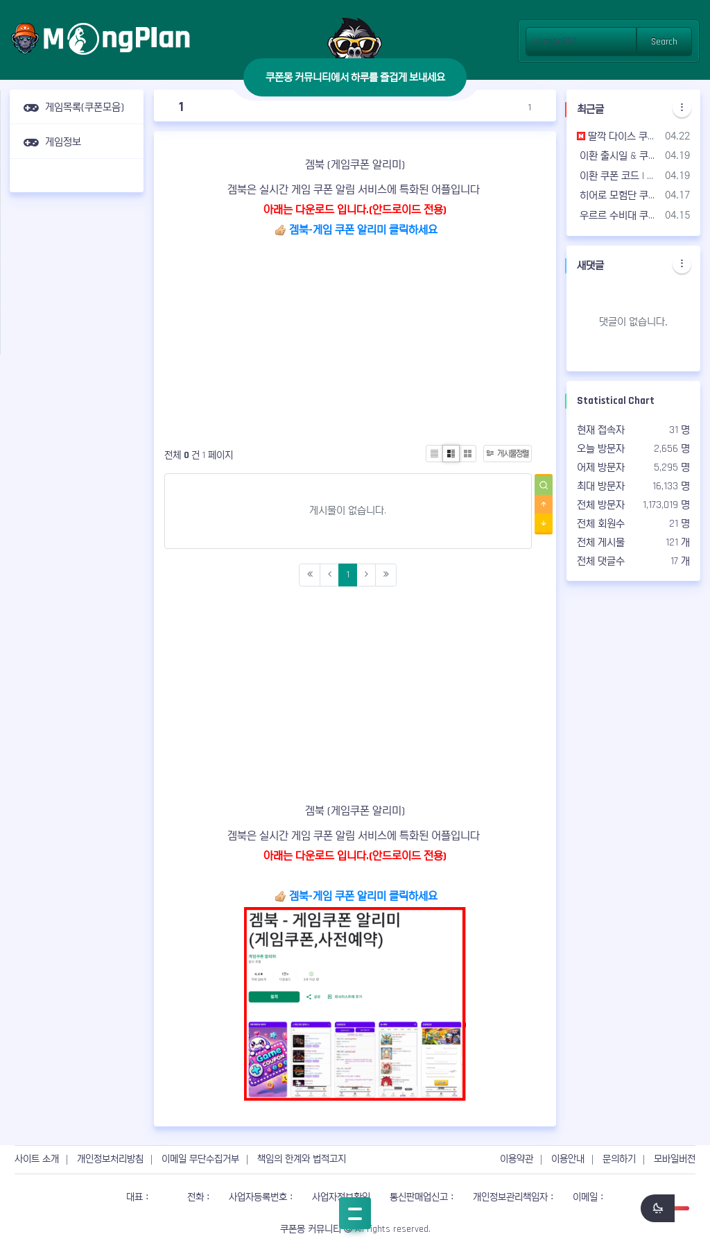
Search (664, 41)
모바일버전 (674, 1159)
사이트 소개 (37, 1159)
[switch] (665, 1208)
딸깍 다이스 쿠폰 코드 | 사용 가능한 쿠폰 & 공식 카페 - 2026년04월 (618, 136)
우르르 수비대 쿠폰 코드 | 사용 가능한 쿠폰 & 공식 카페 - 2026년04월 (618, 215)
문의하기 (619, 1159)
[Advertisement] (77, 410)
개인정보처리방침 (110, 1159)
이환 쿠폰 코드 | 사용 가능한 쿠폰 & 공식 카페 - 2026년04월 (618, 176)
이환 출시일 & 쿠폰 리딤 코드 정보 (618, 155)
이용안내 (568, 1159)
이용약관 (516, 1159)
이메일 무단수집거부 (200, 1159)
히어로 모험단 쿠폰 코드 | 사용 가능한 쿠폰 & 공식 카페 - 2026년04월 (618, 195)
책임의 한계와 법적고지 (301, 1159)
